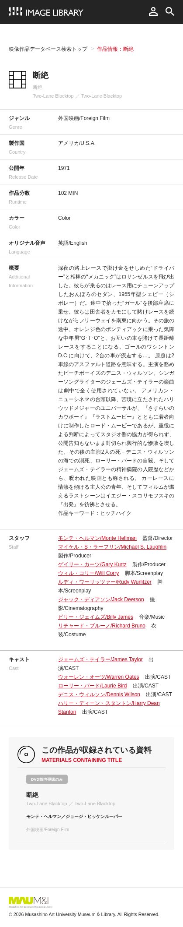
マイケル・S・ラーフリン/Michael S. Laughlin (112, 547)
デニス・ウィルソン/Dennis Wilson (99, 694)
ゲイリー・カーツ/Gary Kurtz (92, 564)
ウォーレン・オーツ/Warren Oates (98, 677)
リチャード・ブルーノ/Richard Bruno (101, 626)
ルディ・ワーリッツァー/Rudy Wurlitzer (105, 582)
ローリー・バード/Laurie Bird (92, 686)
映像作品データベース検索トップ (48, 49)
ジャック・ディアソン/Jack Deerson (101, 599)
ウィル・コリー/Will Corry (88, 573)
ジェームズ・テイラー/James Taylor (100, 659)
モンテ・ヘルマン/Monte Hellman (97, 538)
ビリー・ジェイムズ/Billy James (95, 617)
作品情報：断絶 (115, 49)
